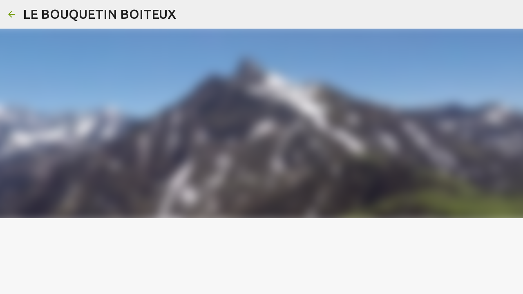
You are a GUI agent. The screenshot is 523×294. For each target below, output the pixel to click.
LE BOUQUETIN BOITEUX (99, 14)
